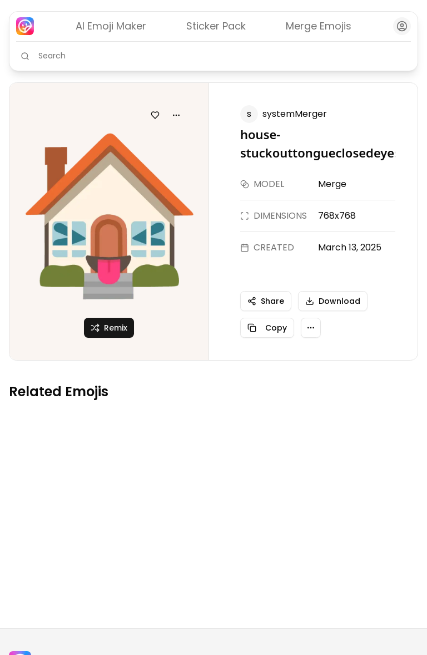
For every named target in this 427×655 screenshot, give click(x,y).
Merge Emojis (318, 26)
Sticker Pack (216, 26)
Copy (267, 327)
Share (265, 301)
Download (332, 301)
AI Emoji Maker (111, 26)
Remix (109, 327)
